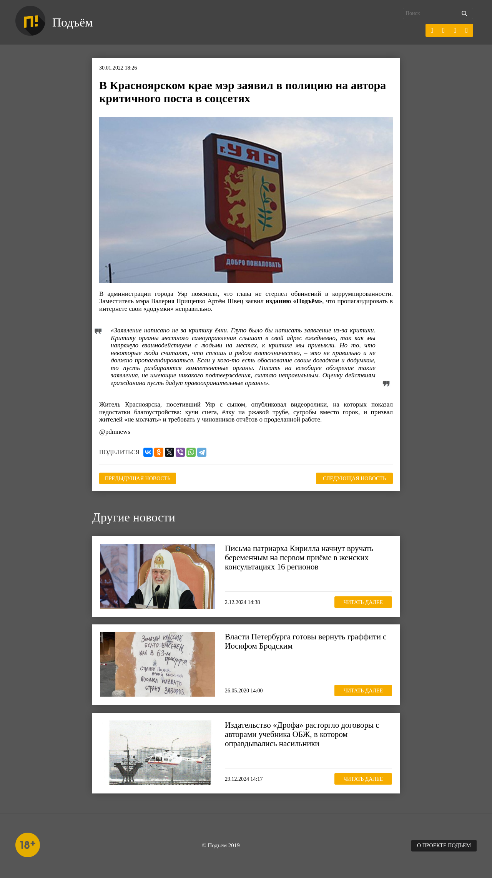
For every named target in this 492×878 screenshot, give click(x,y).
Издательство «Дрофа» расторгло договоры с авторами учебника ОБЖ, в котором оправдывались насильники (302, 734)
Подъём (72, 22)
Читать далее (363, 602)
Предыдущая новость (138, 478)
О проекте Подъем (444, 845)
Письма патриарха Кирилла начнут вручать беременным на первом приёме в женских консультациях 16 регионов (299, 557)
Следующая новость (354, 478)
